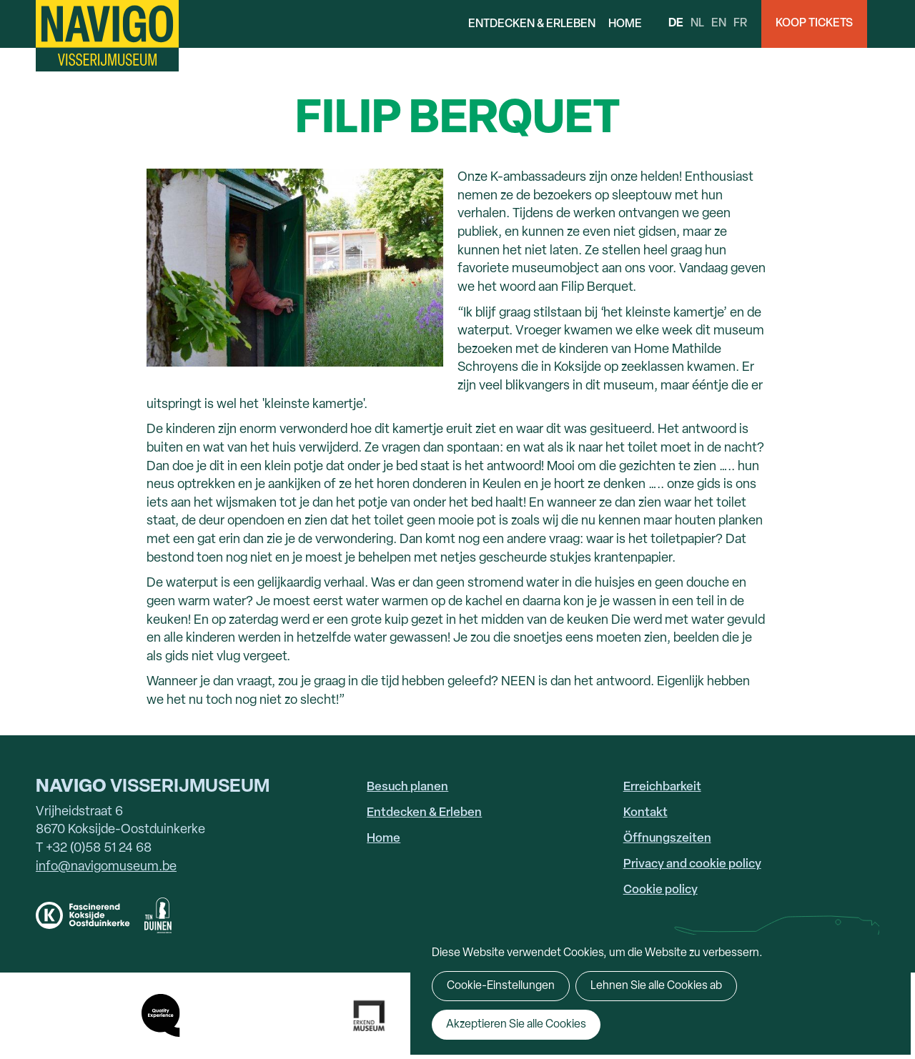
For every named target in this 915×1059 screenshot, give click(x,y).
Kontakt (645, 813)
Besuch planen (407, 787)
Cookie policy (660, 890)
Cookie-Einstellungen (501, 986)
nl (697, 23)
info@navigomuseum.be (106, 867)
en (718, 23)
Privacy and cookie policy (692, 864)
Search (891, 24)
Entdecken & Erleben (531, 24)
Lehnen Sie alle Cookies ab (656, 986)
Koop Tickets (814, 23)
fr (740, 23)
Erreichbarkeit (662, 787)
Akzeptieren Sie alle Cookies (516, 1024)
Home (625, 24)
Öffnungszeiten (667, 838)
